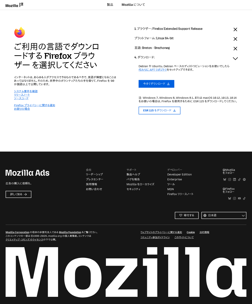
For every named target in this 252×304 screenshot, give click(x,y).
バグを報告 (133, 179)
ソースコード (21, 98)
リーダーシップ (94, 174)
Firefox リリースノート (180, 194)
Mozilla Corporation (17, 232)
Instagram (229, 179)
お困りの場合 (22, 109)
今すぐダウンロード (156, 83)
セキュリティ (133, 189)
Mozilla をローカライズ (140, 184)
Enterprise (174, 179)
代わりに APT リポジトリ (153, 69)
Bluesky (225, 179)
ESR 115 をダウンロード (159, 110)
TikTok (239, 179)
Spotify (244, 179)
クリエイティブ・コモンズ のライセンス (24, 239)
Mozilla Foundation (70, 232)
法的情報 (204, 232)
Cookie (191, 232)
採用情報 (91, 184)
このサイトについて (184, 237)
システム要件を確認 (26, 91)
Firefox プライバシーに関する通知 (34, 105)
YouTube (239, 198)
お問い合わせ (94, 189)
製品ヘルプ (133, 174)
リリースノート (22, 94)
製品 (110, 5)
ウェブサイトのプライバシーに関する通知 (161, 232)
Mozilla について (133, 5)
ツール (171, 184)
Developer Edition (179, 174)
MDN (170, 189)
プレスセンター (94, 179)
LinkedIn (234, 179)
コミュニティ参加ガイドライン (155, 237)
